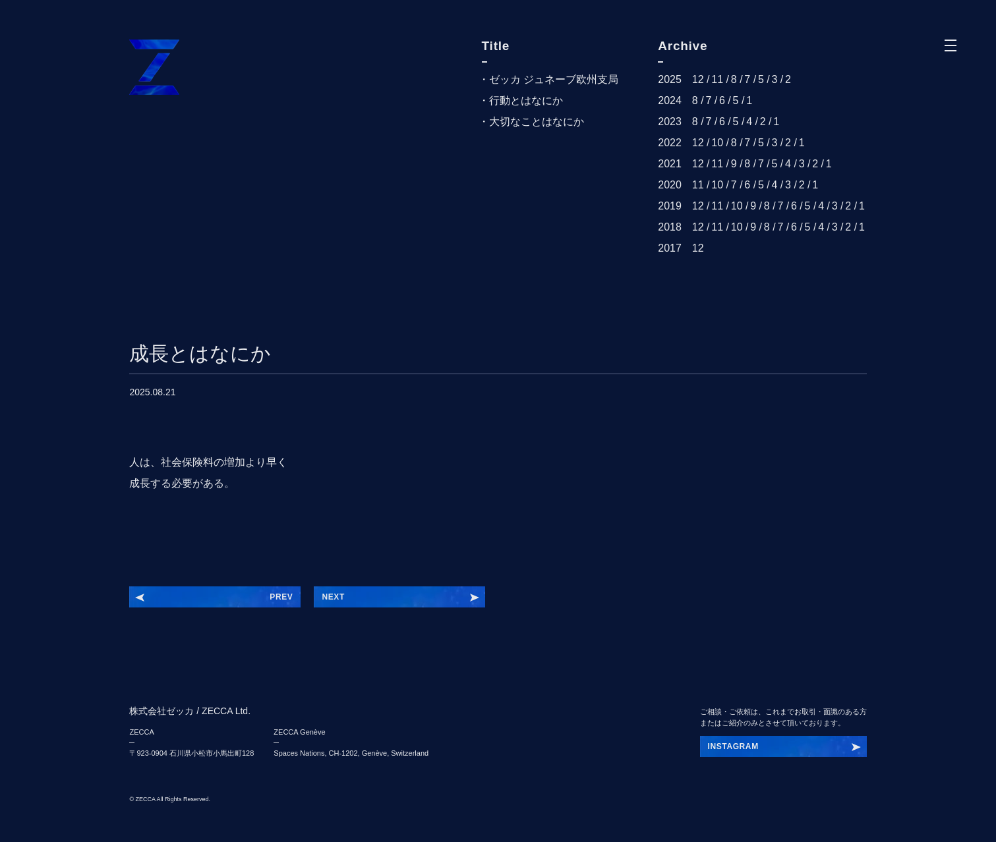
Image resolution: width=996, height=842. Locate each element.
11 (717, 79)
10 (717, 142)
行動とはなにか (526, 100)
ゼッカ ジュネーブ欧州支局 (553, 79)
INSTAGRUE (732, 746)
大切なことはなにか (536, 121)
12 (698, 79)
